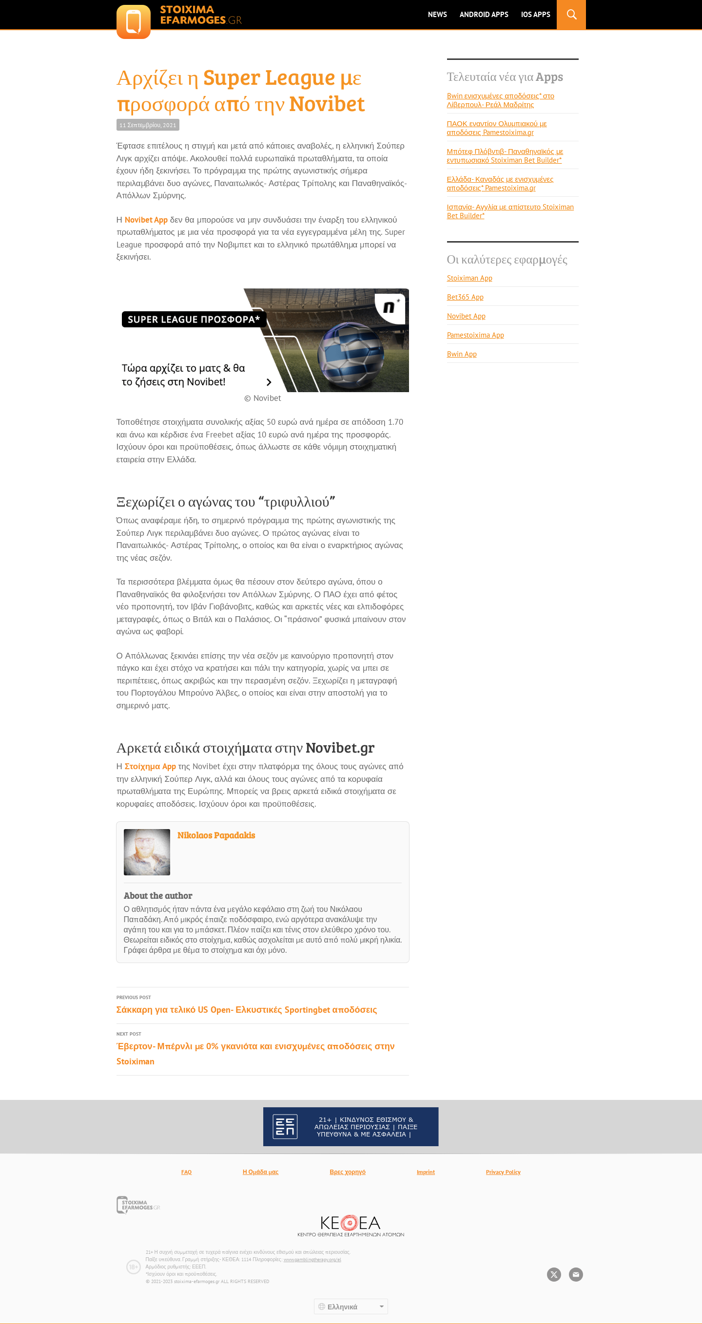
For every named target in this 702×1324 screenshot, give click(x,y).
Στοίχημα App (150, 766)
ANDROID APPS (484, 14)
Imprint (426, 1171)
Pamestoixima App (475, 335)
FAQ (186, 1171)
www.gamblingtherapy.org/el (312, 1259)
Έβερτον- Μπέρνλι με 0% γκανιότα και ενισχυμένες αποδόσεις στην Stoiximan (263, 1048)
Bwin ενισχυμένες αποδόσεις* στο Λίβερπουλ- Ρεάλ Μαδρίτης (500, 100)
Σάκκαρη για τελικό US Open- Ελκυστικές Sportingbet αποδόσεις (263, 1004)
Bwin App (462, 354)
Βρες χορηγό (348, 1171)
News (437, 14)
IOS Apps (535, 14)
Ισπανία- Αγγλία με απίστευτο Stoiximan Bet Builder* (510, 211)
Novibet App (146, 219)
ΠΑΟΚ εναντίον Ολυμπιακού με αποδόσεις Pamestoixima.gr (497, 128)
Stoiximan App (469, 278)
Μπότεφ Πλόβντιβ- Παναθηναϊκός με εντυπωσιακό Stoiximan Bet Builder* (505, 156)
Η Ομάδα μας (261, 1171)
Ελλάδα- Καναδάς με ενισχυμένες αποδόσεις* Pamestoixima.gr (500, 183)
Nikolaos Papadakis (216, 835)
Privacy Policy (503, 1171)
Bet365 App (465, 297)
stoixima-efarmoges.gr (179, 14)
